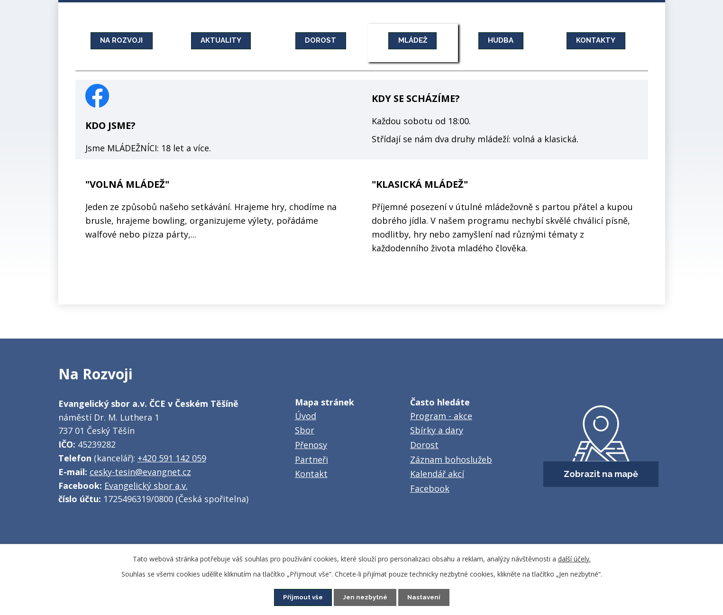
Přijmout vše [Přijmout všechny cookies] (301, 597)
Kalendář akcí (437, 473)
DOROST (320, 40)
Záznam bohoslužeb (451, 459)
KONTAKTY (596, 40)
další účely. (574, 558)
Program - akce (441, 416)
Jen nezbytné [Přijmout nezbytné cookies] (365, 597)
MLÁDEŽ (412, 40)
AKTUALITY (221, 40)
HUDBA (501, 40)
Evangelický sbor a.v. (146, 485)
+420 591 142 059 (171, 458)
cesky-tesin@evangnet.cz (140, 471)
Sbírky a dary (436, 430)
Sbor (304, 430)
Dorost (424, 444)
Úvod (305, 416)
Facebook (429, 488)
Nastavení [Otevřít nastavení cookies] (425, 597)
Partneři (311, 459)
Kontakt (311, 473)
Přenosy (311, 444)
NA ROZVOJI (122, 40)
